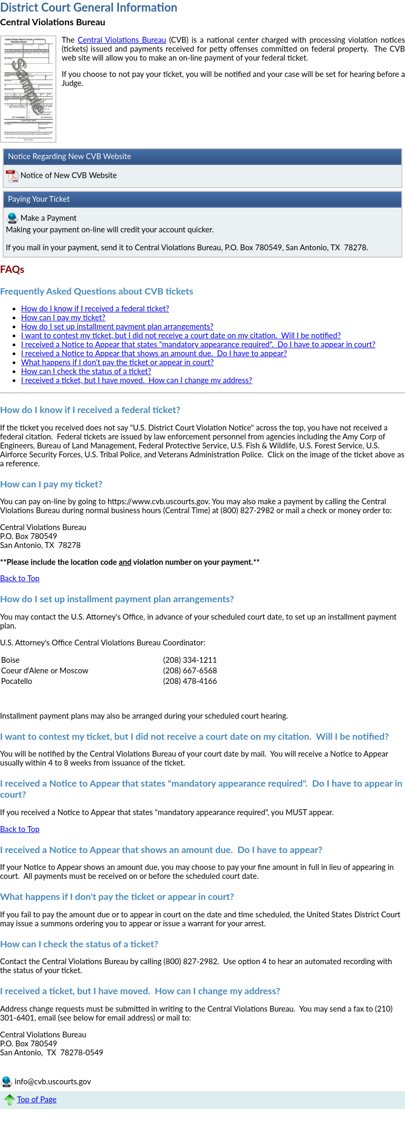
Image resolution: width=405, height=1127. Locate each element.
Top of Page (36, 1099)
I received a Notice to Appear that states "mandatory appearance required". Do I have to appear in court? (198, 344)
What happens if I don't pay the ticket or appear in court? (117, 362)
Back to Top (20, 578)
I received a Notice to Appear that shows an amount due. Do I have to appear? (154, 353)
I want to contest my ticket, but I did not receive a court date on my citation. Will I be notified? (181, 335)
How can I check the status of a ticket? (86, 371)
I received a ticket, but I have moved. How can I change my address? (136, 380)
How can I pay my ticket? (63, 317)
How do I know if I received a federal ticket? (95, 308)
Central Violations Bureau (122, 39)
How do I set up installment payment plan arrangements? (117, 326)
